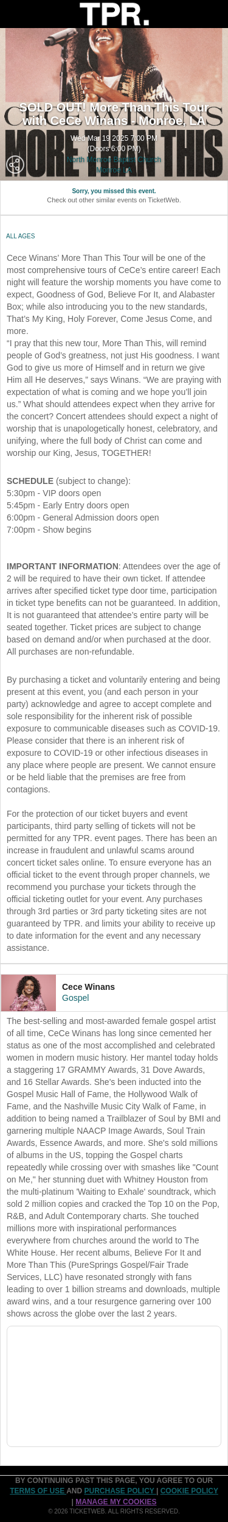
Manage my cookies (115, 1502)
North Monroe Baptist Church (114, 159)
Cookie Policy (189, 1491)
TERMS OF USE (38, 1491)
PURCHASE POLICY (120, 1491)
